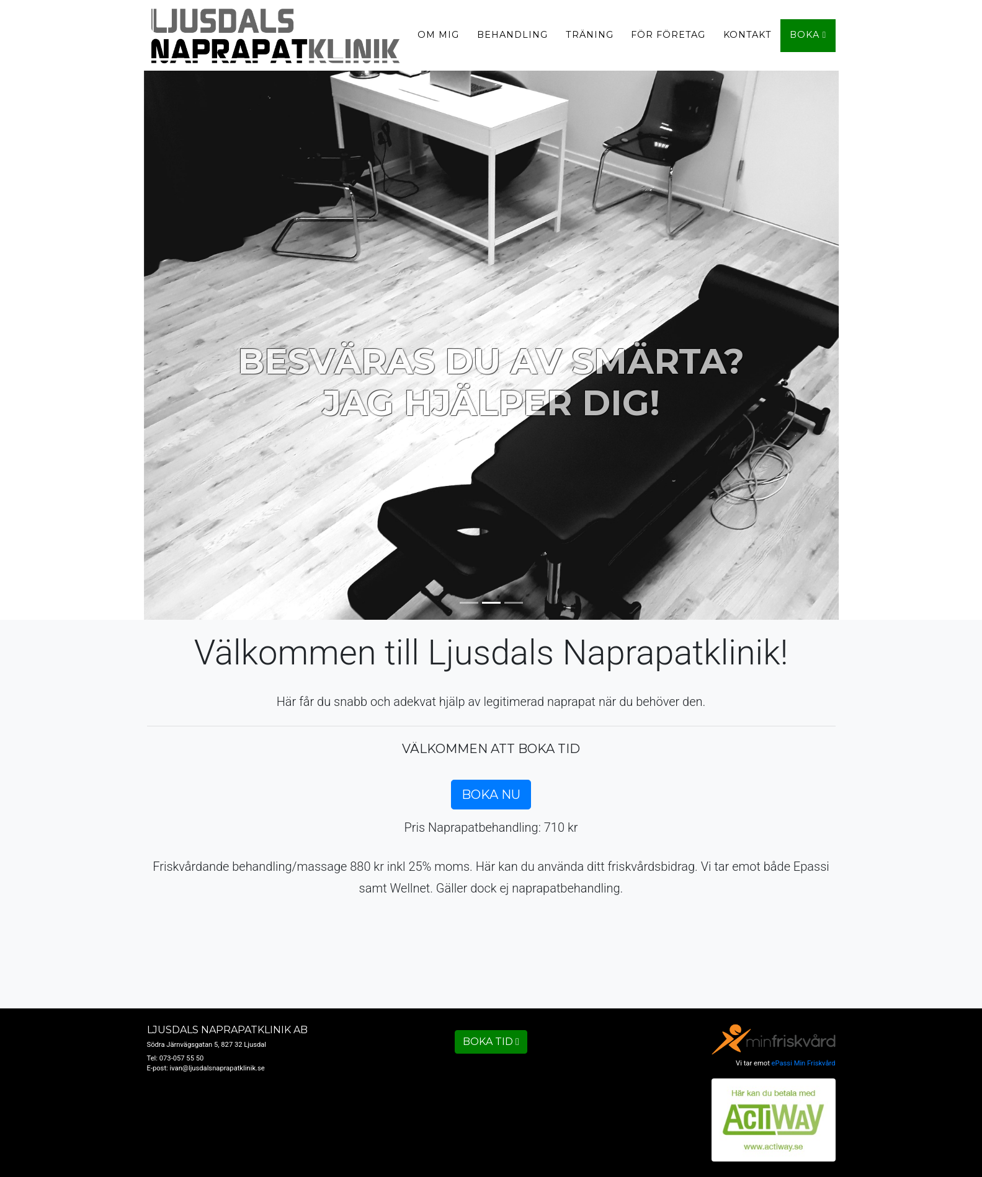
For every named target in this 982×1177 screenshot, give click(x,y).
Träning (594, 39)
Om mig (444, 39)
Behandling (518, 39)
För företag (673, 39)
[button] (73, 341)
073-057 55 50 (181, 1058)
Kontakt (753, 39)
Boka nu (491, 794)
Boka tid (491, 1041)
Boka (813, 39)
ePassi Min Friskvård (804, 1063)
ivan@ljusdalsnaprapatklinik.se (217, 1068)
